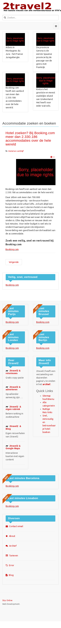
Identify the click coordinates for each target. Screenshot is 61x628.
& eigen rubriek (13, 407)
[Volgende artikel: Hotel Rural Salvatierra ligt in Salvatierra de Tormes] (14, 262)
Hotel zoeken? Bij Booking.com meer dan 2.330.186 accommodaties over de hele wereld (30, 138)
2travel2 (13, 388)
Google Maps (13, 447)
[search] (30, 17)
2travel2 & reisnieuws (13, 371)
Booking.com (12, 249)
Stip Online (7, 600)
